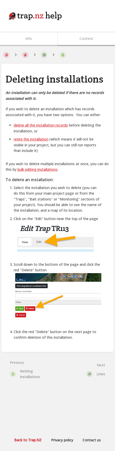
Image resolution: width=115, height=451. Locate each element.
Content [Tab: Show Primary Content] (86, 38)
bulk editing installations (37, 169)
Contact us (92, 440)
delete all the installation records (41, 125)
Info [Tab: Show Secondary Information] (28, 38)
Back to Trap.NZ (28, 440)
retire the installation (31, 139)
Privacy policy (62, 440)
